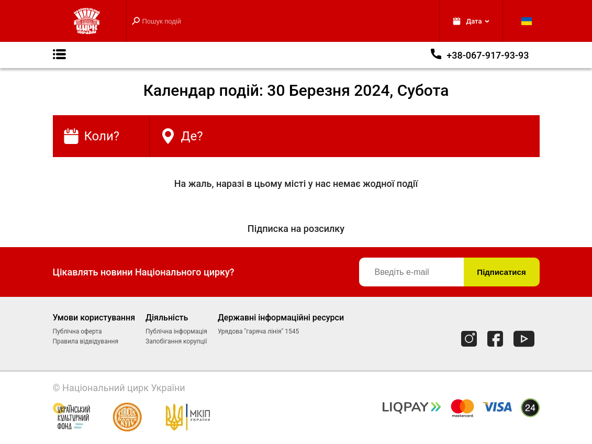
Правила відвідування (86, 341)
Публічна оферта (77, 331)
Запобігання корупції (176, 341)
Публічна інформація (176, 331)
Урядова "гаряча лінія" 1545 (258, 331)
